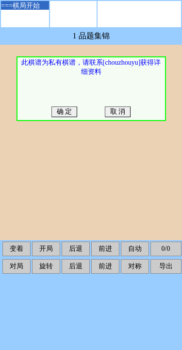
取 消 (117, 111)
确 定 (64, 111)
